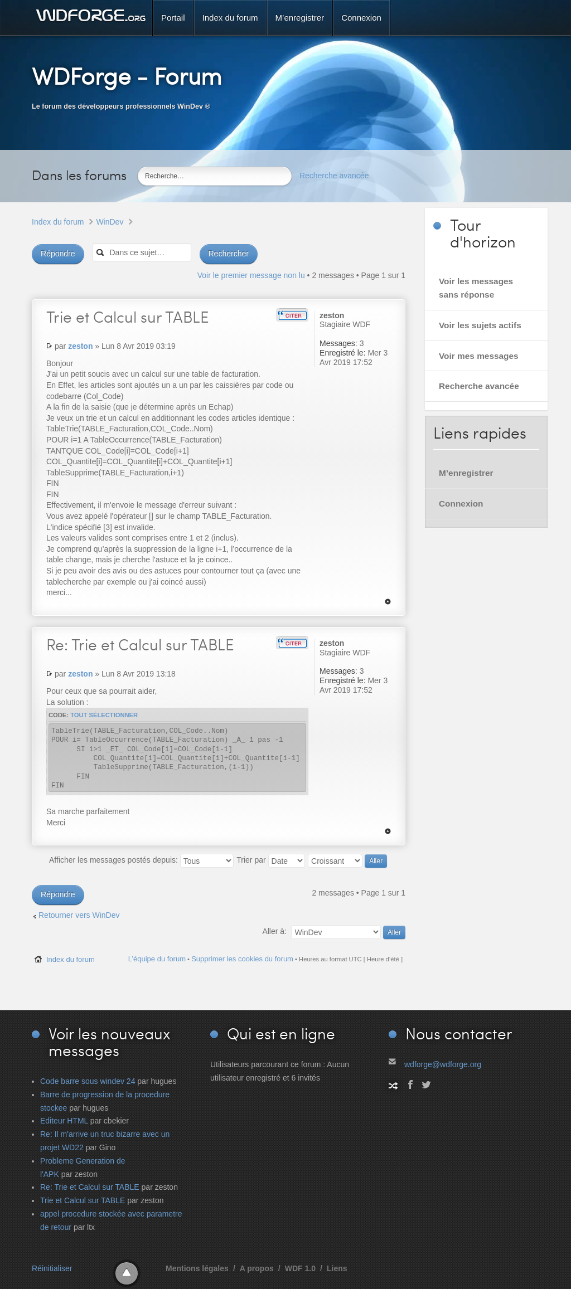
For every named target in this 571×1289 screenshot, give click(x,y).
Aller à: (274, 931)
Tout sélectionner (104, 715)
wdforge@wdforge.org (442, 1064)
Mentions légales (197, 1268)
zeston (80, 346)
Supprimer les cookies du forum (242, 959)
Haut (388, 602)
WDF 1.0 (300, 1268)
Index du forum (58, 221)
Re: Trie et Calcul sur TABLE (89, 1187)
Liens (337, 1268)
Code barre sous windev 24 (87, 1081)
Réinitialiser (52, 1268)
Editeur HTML (64, 1120)
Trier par (270, 859)
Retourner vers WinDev (79, 915)
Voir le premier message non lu (251, 275)
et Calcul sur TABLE (127, 316)
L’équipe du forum (157, 959)
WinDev (109, 221)
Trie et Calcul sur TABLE (140, 644)
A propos (257, 1268)
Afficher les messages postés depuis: (141, 859)
